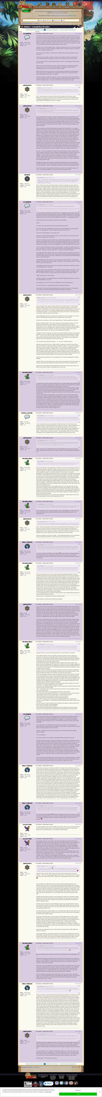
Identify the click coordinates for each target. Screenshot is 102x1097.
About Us (43, 1077)
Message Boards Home (27, 23)
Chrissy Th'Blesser (27, 542)
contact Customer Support (58, 12)
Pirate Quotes (72, 1079)
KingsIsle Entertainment (72, 0)
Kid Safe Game (61, 1074)
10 (49, 29)
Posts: (22, 45)
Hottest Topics (57, 20)
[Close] (99, 1092)
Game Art (53, 1079)
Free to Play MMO (53, 1074)
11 (51, 29)
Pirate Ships (53, 1078)
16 (63, 29)
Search (40, 20)
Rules (63, 20)
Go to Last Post (72, 29)
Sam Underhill (27, 34)
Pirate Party (61, 1078)
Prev (27, 29)
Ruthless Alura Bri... (27, 413)
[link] (48, 1083)
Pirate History (72, 1077)
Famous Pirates (71, 1078)
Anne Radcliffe (27, 85)
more (79, 87)
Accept (78, 1094)
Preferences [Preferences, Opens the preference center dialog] (78, 1090)
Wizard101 (81, 0)
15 (60, 29)
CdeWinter (27, 175)
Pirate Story (52, 1075)
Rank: (22, 42)
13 (56, 29)
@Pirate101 (57, 15)
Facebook (62, 15)
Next (66, 29)
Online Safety (61, 1075)
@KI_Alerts (73, 15)
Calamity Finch (27, 824)
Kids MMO (61, 1077)
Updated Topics (47, 20)
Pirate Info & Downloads (72, 1074)
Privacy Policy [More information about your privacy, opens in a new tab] (48, 1092)
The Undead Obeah (27, 372)
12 (54, 29)
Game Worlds (53, 1077)
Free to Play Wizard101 (43, 1075)
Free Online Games (43, 1074)
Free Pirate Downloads (71, 1075)
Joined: (22, 44)
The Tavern (36, 23)
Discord (56, 11)
